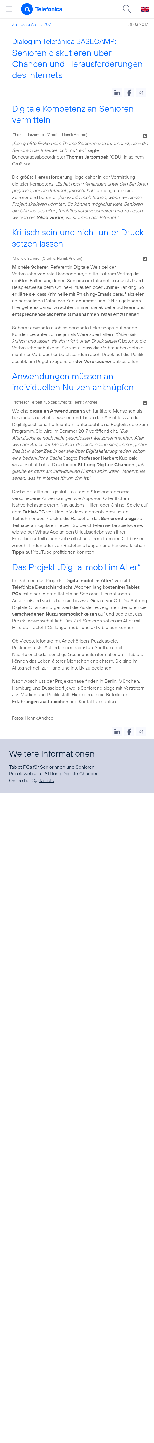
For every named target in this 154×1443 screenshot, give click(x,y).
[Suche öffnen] (127, 9)
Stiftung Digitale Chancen (72, 773)
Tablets (46, 780)
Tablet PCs (20, 767)
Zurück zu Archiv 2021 (32, 24)
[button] (117, 92)
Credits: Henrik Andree (67, 134)
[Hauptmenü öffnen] (9, 9)
